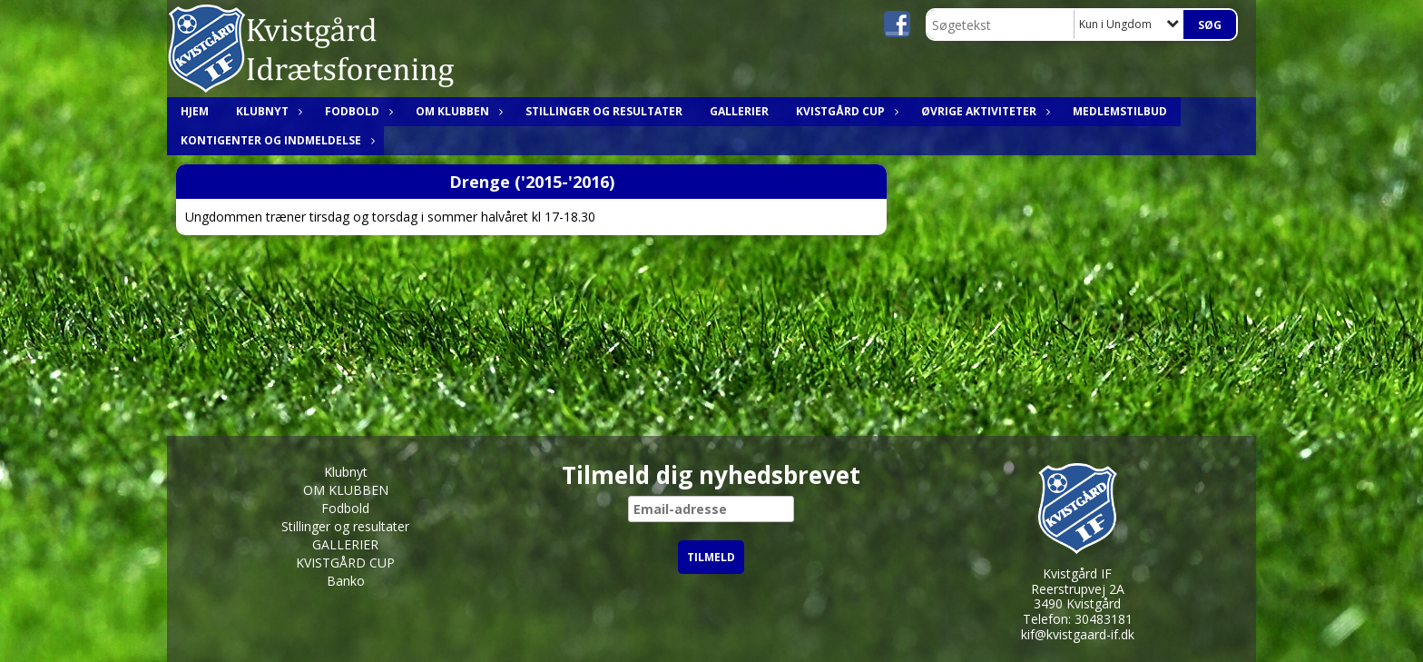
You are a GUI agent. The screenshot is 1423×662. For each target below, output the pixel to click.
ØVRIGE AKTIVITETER (983, 111)
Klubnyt (267, 111)
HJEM (195, 111)
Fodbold (356, 111)
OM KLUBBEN (457, 111)
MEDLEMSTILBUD (1120, 111)
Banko (346, 580)
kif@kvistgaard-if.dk (1077, 634)
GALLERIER (739, 111)
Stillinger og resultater (603, 111)
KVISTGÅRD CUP (845, 111)
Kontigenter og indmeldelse (275, 140)
